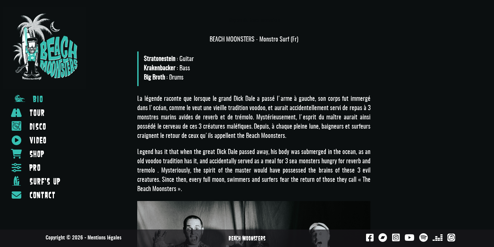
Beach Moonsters (247, 238)
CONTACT (33, 195)
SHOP (27, 154)
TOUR (28, 113)
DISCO (28, 125)
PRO (26, 168)
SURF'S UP (35, 180)
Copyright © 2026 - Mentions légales (83, 237)
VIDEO (29, 140)
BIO (28, 98)
